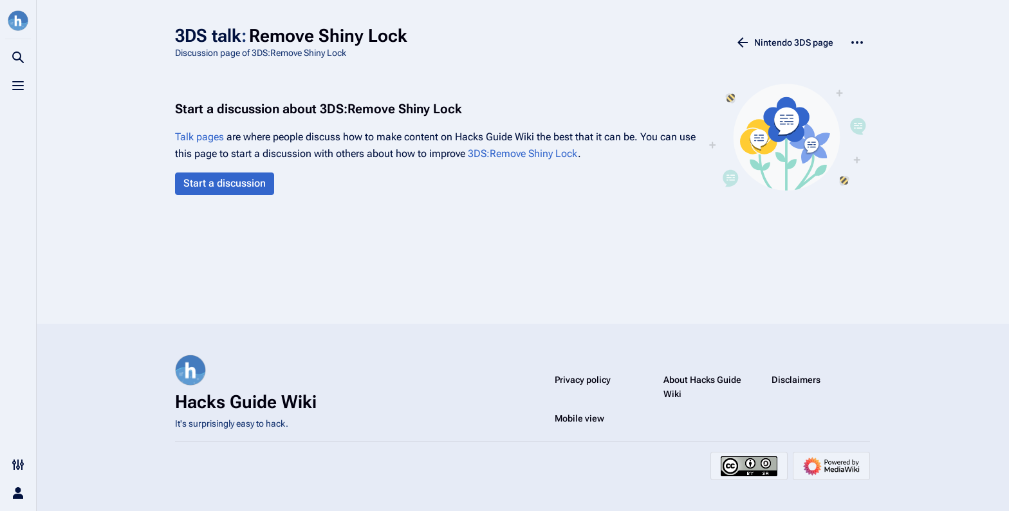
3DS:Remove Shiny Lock (523, 153)
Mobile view (579, 418)
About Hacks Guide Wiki (702, 387)
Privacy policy (583, 380)
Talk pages (199, 137)
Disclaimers (796, 380)
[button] (224, 183)
